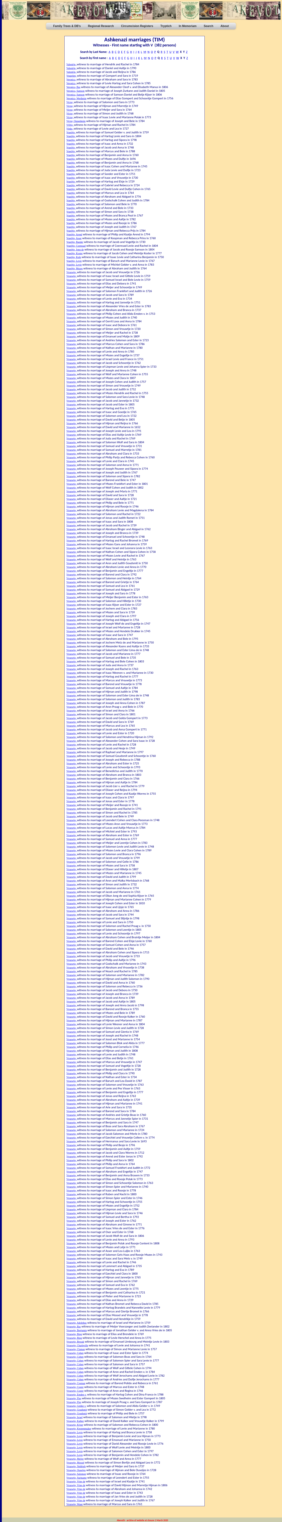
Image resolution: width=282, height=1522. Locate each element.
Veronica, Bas (73, 87)
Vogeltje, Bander (74, 242)
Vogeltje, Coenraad (76, 246)
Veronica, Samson (75, 91)
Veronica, (71, 79)
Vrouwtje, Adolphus (76, 1323)
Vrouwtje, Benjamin (76, 1330)
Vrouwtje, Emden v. (76, 1394)
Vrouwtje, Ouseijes (76, 1470)
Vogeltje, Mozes (74, 268)
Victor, (70, 102)
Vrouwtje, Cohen (75, 1353)
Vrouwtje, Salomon (76, 1474)
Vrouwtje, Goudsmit (76, 1409)
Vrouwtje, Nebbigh (76, 1466)
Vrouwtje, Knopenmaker (78, 1428)
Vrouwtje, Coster (75, 1387)
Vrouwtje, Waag (74, 1504)
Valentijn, (71, 64)
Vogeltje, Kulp (73, 257)
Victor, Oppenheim (76, 121)
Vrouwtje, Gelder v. (76, 1406)
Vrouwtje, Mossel (75, 1462)
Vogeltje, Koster (74, 253)
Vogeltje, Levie (74, 261)
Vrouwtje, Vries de (75, 1481)
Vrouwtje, (71, 272)
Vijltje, (70, 125)
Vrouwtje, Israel (74, 1417)
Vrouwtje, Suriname (76, 1477)
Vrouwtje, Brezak (75, 1341)
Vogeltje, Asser (74, 238)
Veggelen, (71, 75)
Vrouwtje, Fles (73, 1398)
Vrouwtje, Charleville (77, 1345)
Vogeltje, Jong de (75, 249)
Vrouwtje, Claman (75, 1349)
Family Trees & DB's (67, 26)
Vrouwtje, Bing (74, 1334)
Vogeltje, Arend (74, 234)
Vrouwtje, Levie (74, 1432)
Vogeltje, (71, 132)
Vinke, (70, 128)
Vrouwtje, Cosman (75, 1383)
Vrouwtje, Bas (73, 1326)
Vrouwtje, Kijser (74, 1425)
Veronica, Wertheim (76, 98)
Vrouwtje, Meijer (75, 1459)
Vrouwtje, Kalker (75, 1421)
